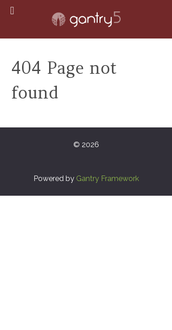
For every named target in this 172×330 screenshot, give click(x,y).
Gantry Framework (107, 178)
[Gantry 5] (86, 19)
